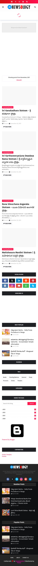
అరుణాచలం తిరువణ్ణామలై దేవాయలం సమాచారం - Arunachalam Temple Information (22, 342)
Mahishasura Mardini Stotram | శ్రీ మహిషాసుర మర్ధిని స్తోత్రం (18, 254)
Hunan (6, 123)
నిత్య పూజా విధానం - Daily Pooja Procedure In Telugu (21, 331)
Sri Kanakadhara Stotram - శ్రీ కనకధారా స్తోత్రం (16, 112)
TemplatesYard (20, 561)
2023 (19, 409)
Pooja (30, 377)
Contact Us (25, 557)
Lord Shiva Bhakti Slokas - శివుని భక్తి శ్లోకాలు (23, 512)
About (18, 557)
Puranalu (5, 380)
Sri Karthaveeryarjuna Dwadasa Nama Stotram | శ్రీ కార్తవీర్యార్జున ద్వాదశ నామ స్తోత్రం (18, 158)
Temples (20, 380)
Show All (19, 80)
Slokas (13, 380)
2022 (19, 412)
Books (4, 377)
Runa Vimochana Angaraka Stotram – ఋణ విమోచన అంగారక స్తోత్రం (18, 207)
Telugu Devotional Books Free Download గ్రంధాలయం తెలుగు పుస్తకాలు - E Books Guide (21, 501)
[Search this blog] (14, 403)
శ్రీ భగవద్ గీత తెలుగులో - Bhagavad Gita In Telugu (22, 352)
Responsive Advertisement (19, 27)
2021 (19, 415)
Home (11, 557)
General (24, 377)
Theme (19, 562)
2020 (19, 418)
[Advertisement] (19, 52)
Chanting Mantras (8, 107)
